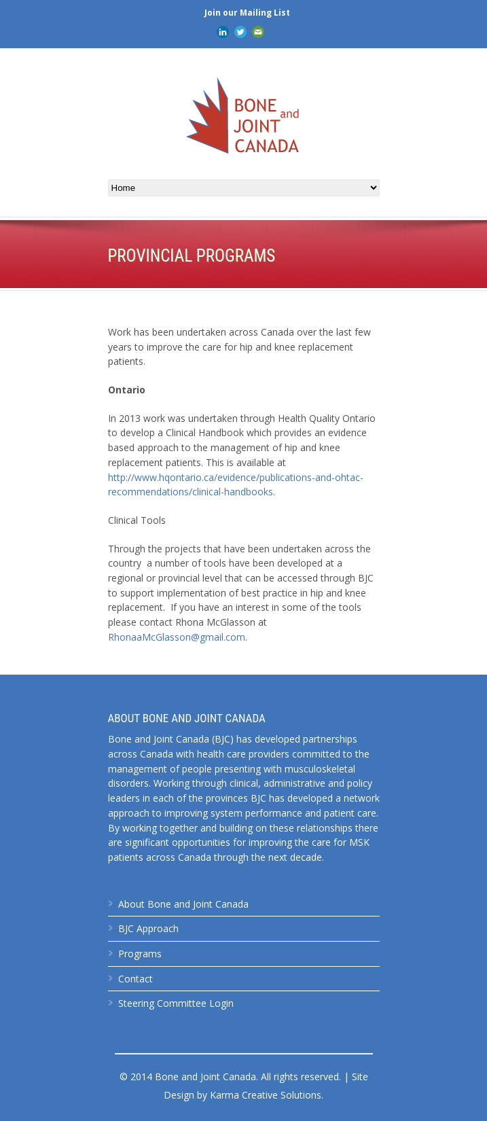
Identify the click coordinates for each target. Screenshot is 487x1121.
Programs (140, 953)
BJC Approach (148, 928)
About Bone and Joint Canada (183, 903)
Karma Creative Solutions (265, 1094)
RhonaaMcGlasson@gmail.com (176, 636)
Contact (135, 978)
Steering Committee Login (176, 1003)
